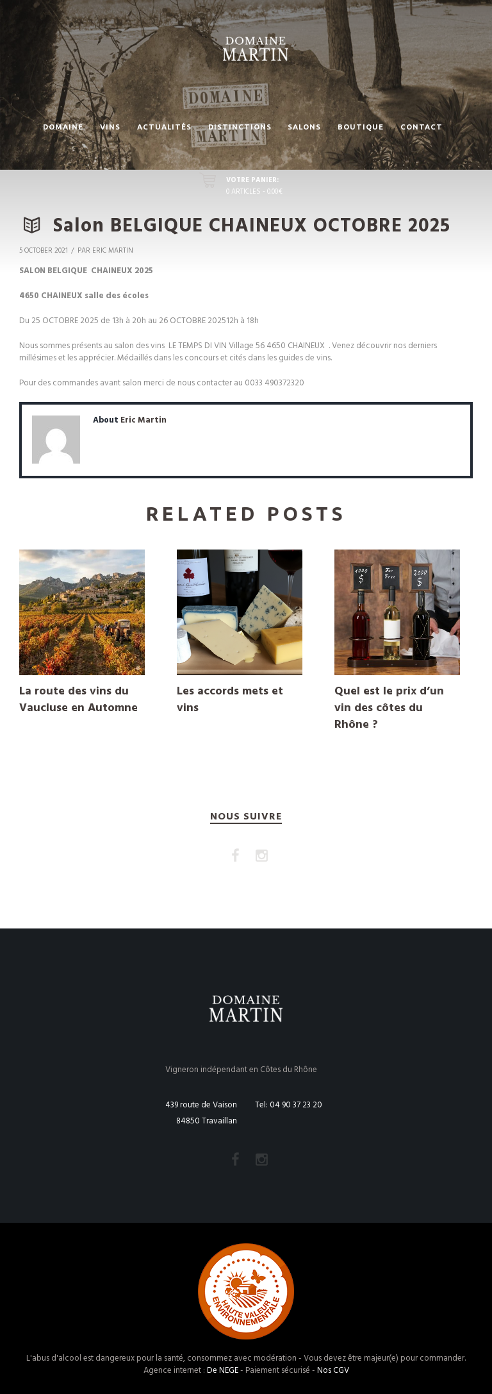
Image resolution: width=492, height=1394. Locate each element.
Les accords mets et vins (230, 700)
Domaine (63, 126)
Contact (421, 126)
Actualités (164, 126)
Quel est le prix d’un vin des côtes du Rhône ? (389, 708)
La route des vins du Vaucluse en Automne (78, 700)
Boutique (361, 126)
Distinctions (240, 126)
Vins (110, 126)
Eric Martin (143, 420)
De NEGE (222, 1370)
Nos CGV (333, 1370)
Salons (304, 126)
